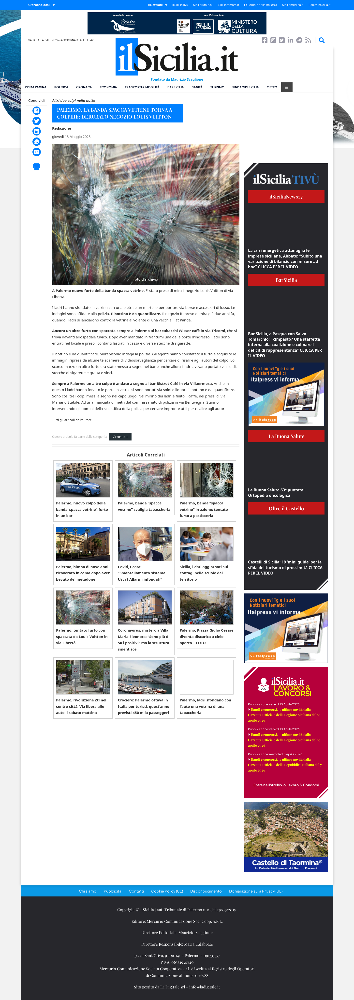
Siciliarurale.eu (203, 5)
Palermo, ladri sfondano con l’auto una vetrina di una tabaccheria (205, 706)
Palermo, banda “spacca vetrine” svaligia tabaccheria (144, 506)
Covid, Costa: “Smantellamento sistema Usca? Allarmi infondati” (141, 573)
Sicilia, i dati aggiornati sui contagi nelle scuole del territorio (204, 573)
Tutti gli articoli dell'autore (72, 420)
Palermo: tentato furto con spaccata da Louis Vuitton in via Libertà (82, 636)
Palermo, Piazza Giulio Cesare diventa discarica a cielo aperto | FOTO (207, 636)
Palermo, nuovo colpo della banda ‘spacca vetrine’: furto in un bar (82, 509)
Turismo (217, 87)
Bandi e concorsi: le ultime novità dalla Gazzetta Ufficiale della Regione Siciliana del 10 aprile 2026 (284, 715)
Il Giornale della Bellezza (260, 5)
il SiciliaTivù (180, 5)
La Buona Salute (286, 436)
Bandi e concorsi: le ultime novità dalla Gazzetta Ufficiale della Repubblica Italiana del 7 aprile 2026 (285, 765)
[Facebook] (36, 110)
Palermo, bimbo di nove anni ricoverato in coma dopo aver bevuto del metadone (83, 573)
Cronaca (84, 87)
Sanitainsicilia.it (320, 5)
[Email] (36, 152)
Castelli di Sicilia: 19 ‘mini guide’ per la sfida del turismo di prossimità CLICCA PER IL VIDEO (285, 567)
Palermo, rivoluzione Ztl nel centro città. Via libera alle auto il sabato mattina (81, 706)
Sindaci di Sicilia (245, 87)
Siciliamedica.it (293, 5)
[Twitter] (36, 121)
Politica (61, 87)
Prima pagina (35, 87)
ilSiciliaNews (286, 196)
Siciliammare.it (228, 5)
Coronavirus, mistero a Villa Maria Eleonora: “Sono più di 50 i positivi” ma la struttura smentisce (143, 640)
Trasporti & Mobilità (142, 87)
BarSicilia (175, 87)
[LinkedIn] (36, 131)
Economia (108, 87)
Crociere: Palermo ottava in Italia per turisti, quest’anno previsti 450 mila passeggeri (143, 706)
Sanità (197, 87)
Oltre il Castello (286, 508)
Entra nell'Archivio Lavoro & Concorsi (286, 785)
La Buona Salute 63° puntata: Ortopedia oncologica (276, 492)
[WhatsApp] (36, 141)
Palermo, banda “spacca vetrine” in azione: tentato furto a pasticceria (204, 509)
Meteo (272, 87)
